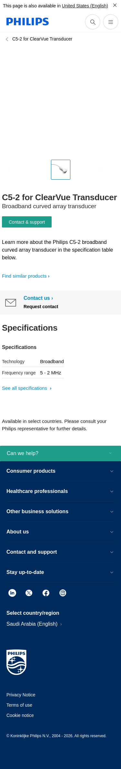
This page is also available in (32, 5)
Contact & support (27, 222)
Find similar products (24, 276)
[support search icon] (92, 22)
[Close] (115, 5)
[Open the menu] (110, 22)
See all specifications (25, 388)
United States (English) (85, 5)
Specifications (19, 347)
